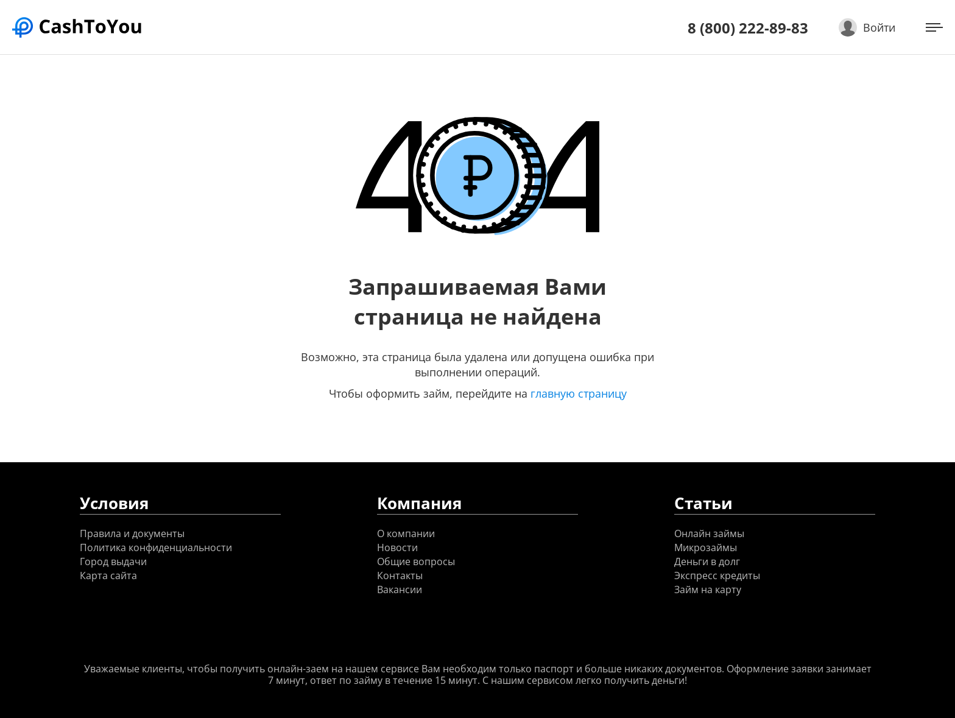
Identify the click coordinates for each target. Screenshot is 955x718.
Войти (879, 27)
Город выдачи (113, 562)
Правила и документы (132, 534)
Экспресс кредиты (717, 576)
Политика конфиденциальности (156, 548)
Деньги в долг (707, 562)
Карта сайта (108, 576)
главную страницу (578, 393)
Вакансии (399, 590)
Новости (397, 548)
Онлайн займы (709, 534)
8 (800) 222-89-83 (748, 28)
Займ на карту (707, 590)
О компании (406, 534)
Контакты (400, 576)
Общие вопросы (416, 562)
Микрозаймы (705, 548)
